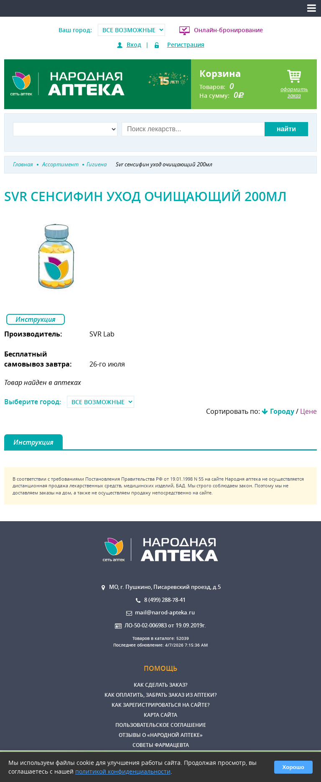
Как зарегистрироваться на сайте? (160, 704)
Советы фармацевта (160, 745)
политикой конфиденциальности (123, 771)
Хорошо (293, 767)
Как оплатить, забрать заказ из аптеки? (160, 694)
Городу (282, 411)
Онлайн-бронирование (228, 30)
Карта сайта (160, 714)
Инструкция (35, 319)
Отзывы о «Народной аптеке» (161, 735)
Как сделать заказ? (160, 684)
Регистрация (185, 44)
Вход (134, 44)
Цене (308, 411)
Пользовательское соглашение (160, 725)
